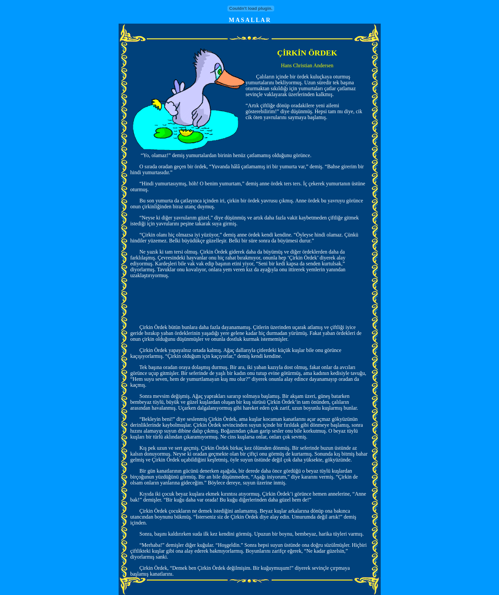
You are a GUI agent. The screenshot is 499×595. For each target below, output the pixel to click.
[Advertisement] (249, 304)
